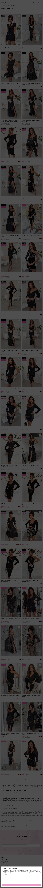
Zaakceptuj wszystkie (21, 884)
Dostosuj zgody (21, 881)
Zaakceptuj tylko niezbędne (21, 878)
